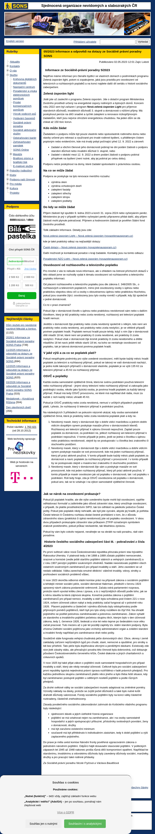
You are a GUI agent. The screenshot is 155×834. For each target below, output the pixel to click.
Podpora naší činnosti (22, 179)
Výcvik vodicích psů (24, 113)
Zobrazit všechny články (134, 787)
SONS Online (21, 149)
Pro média (16, 183)
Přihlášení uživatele (84, 41)
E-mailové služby (23, 166)
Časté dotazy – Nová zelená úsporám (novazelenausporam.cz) (79, 247)
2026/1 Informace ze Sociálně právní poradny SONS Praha (20, 341)
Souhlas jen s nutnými (43, 823)
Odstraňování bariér (24, 137)
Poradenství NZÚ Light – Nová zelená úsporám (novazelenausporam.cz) (85, 258)
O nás (13, 70)
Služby (14, 75)
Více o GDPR (65, 812)
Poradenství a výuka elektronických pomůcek (25, 94)
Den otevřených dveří (18, 407)
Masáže (17, 154)
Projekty (14, 192)
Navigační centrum (24, 86)
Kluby (13, 175)
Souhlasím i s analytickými (85, 823)
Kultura (14, 188)
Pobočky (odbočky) (21, 170)
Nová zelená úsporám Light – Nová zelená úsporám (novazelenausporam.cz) (88, 235)
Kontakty (15, 66)
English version (15, 41)
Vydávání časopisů (24, 118)
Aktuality (15, 61)
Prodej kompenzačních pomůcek (22, 106)
